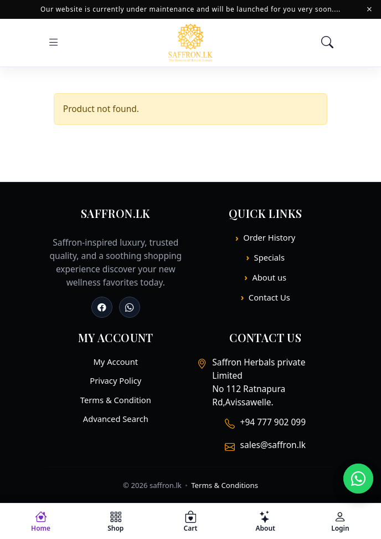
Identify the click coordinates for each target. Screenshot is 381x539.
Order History (269, 237)
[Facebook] (101, 307)
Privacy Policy (115, 380)
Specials (269, 257)
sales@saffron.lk (273, 445)
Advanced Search (115, 418)
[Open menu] (54, 42)
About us (269, 277)
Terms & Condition (115, 399)
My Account (115, 361)
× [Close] (369, 9)
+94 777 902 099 (273, 422)
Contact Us (269, 297)
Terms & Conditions (224, 485)
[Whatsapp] (129, 307)
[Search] (327, 42)
